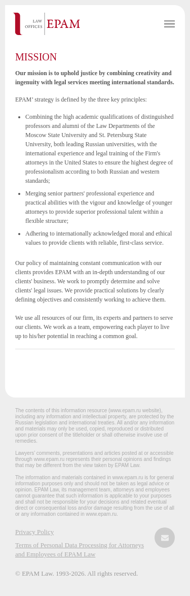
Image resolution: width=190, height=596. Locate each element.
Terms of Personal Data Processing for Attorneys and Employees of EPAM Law (79, 549)
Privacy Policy (34, 532)
